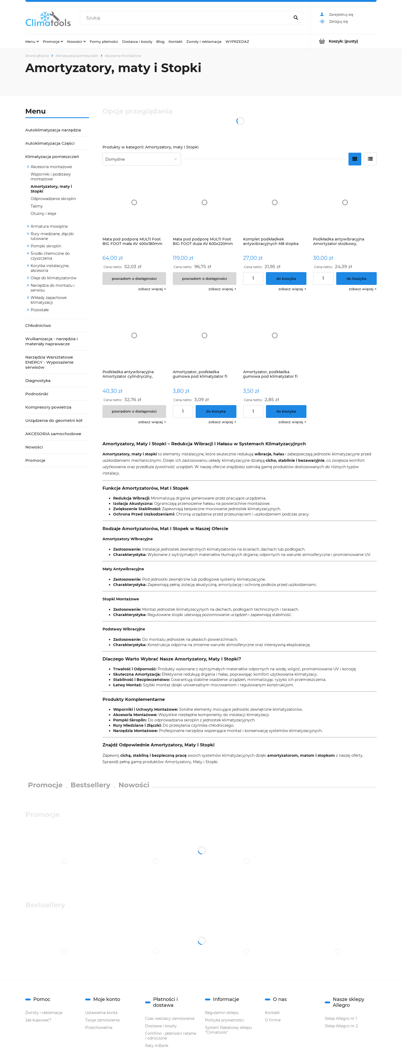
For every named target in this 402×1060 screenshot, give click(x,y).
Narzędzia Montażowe (135, 730)
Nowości (34, 447)
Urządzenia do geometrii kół (53, 420)
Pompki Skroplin (129, 720)
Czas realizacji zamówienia (169, 1018)
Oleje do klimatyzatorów (53, 278)
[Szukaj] (296, 18)
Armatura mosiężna (49, 226)
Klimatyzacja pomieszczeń (52, 156)
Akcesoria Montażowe (134, 714)
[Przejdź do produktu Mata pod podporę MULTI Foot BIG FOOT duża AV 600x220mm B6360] (204, 202)
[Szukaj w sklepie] (186, 18)
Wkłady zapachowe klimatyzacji (49, 300)
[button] (152, 289)
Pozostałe (40, 309)
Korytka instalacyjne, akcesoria (50, 268)
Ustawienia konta (101, 1012)
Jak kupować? (38, 1020)
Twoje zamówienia (102, 1020)
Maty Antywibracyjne (123, 569)
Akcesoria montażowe (51, 166)
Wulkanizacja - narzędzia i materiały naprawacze (51, 341)
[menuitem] (32, 41)
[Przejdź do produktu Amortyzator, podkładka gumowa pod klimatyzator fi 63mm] (204, 335)
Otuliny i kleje (43, 213)
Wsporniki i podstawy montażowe (51, 176)
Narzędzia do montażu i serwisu (53, 288)
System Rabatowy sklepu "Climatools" (228, 1030)
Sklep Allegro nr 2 (341, 1026)
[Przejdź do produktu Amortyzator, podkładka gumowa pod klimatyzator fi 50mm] (275, 335)
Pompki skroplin (46, 246)
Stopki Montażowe (120, 599)
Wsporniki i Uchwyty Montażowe (145, 709)
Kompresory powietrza (48, 407)
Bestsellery (90, 785)
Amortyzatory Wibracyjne (127, 539)
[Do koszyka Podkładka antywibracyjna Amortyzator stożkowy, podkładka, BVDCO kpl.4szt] (356, 278)
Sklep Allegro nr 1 (341, 1018)
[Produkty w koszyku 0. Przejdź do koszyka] (343, 41)
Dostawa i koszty (161, 1026)
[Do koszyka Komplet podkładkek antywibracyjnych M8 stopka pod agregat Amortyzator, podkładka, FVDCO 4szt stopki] (286, 278)
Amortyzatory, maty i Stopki (51, 189)
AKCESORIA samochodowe (53, 433)
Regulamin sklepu (222, 1012)
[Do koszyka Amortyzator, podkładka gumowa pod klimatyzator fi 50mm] (286, 411)
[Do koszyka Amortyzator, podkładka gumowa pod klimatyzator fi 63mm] (216, 411)
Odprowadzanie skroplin (53, 198)
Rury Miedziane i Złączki (137, 725)
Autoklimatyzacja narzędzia (53, 129)
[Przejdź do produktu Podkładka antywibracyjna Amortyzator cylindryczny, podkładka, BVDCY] (134, 335)
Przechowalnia (98, 1027)
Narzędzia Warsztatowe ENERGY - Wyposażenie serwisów (49, 362)
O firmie (273, 1020)
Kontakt (272, 1012)
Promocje (35, 460)
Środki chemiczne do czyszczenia (50, 256)
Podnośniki (36, 393)
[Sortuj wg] (141, 159)
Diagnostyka (38, 380)
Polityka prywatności (224, 1020)
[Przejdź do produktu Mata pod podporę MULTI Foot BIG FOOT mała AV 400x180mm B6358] (134, 202)
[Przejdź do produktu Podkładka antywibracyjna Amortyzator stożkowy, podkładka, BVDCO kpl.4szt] (345, 202)
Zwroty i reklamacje (43, 1012)
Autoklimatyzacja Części (50, 143)
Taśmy (37, 206)
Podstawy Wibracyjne (123, 629)
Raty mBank (156, 1045)
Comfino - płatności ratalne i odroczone (170, 1036)
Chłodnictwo (38, 325)
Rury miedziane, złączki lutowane (52, 236)
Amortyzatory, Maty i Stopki (191, 761)
